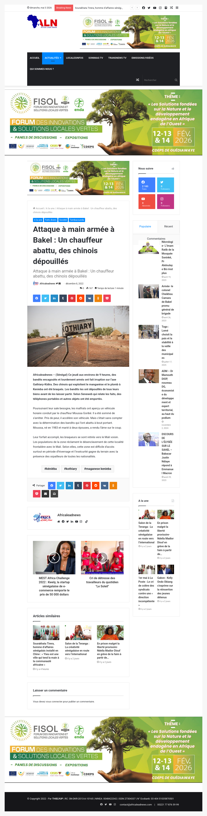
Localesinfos (74, 57)
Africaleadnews (47, 283)
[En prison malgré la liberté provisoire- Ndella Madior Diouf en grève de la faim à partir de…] (110, 632)
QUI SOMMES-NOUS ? (42, 69)
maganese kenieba (98, 469)
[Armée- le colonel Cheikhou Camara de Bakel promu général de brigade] (148, 291)
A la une (50, 208)
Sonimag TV (95, 57)
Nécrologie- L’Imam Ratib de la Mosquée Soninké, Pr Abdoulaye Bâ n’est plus (168, 257)
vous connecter (54, 701)
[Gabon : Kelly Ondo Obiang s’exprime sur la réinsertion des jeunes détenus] (165, 569)
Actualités (52, 57)
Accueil (34, 57)
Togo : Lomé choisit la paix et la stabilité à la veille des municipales (167, 342)
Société (63, 220)
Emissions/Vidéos (143, 57)
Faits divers (50, 220)
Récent (168, 226)
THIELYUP (57, 798)
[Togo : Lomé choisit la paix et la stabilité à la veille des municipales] (148, 332)
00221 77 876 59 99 (168, 804)
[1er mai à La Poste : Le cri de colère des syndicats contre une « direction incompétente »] (146, 569)
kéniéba (51, 469)
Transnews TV (117, 57)
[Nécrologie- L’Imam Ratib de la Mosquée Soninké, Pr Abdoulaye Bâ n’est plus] (148, 247)
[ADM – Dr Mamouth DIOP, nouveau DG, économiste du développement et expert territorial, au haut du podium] (148, 376)
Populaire (145, 226)
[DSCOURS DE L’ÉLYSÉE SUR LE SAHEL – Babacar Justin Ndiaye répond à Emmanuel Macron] (148, 439)
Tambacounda (77, 220)
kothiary (71, 469)
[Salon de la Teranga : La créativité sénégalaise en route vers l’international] (78, 632)
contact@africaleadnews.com (136, 804)
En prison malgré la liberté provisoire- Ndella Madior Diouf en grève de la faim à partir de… (109, 650)
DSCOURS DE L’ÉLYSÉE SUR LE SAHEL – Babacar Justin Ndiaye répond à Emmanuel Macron (167, 454)
